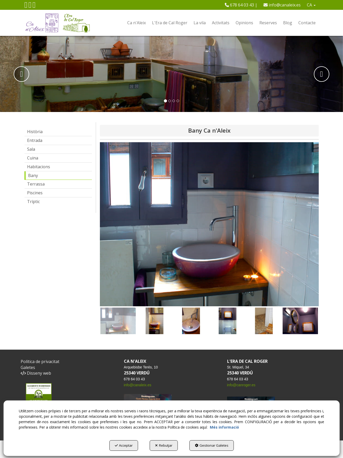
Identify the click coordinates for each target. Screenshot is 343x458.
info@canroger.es (241, 385)
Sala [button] (31, 149)
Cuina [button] (32, 158)
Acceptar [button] (124, 445)
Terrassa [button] (36, 184)
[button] (26, 6)
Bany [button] (33, 175)
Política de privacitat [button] (40, 361)
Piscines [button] (35, 193)
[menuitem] (241, 5)
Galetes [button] (28, 367)
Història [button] (35, 131)
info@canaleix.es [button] (282, 5)
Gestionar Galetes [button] (211, 445)
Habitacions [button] (38, 167)
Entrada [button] (34, 140)
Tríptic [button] (33, 201)
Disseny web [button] (36, 373)
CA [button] (311, 5)
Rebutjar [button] (163, 445)
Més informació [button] (224, 427)
